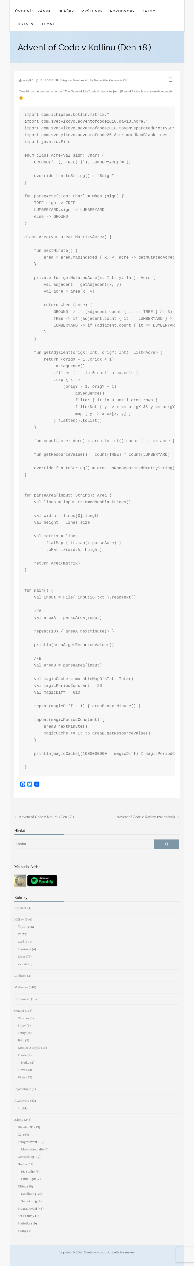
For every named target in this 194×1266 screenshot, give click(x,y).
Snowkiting (29, 1201)
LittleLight (28, 1179)
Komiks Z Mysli (29, 1047)
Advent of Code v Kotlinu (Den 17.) (44, 817)
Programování (27, 1208)
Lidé (21, 941)
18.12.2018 (46, 80)
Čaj (20, 1134)
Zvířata (23, 964)
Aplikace (20, 908)
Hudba (22, 1164)
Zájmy (148, 11)
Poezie (22, 1055)
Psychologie (22, 1089)
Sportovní (24, 949)
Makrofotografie (32, 1149)
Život (21, 956)
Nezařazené (80, 80)
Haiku (25, 1062)
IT (19, 934)
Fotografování (27, 1142)
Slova (22, 1070)
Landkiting (28, 1193)
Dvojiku (23, 1018)
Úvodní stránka (33, 11)
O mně (48, 24)
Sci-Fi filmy (26, 1216)
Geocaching (26, 1156)
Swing (22, 1231)
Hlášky (66, 11)
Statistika (24, 1223)
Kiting (22, 1186)
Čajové (22, 927)
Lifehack (20, 975)
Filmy (22, 1025)
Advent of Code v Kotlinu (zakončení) (148, 817)
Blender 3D (26, 1127)
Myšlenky (92, 11)
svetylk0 (28, 80)
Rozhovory (122, 11)
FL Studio (28, 1171)
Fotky (22, 1033)
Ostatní (26, 24)
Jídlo (21, 1040)
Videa (22, 1077)
